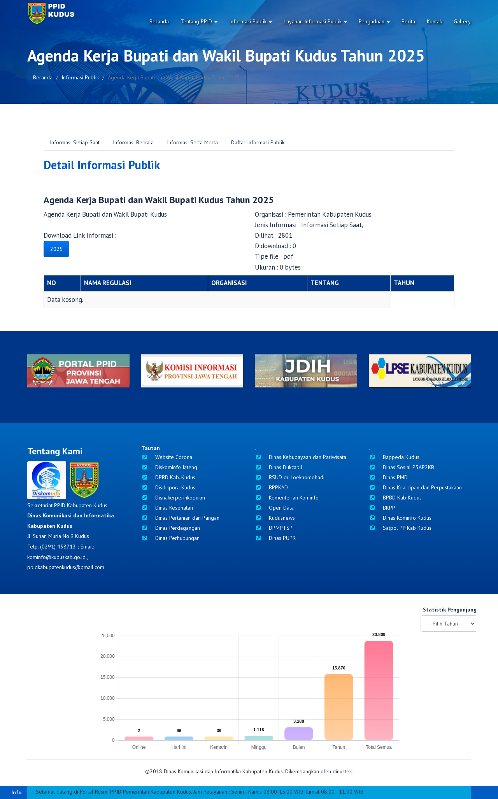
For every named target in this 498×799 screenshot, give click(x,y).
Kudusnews (275, 517)
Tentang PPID (199, 21)
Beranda (159, 21)
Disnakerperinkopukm (173, 497)
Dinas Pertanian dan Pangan (180, 517)
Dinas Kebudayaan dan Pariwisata (300, 457)
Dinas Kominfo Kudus (400, 517)
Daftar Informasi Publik (257, 142)
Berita (408, 21)
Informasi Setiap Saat (75, 142)
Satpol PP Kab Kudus (400, 527)
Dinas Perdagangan (170, 527)
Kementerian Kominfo (287, 497)
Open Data (274, 507)
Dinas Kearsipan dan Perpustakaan (415, 487)
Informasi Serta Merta (192, 142)
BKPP (382, 507)
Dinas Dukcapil (278, 467)
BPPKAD (271, 487)
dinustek (342, 771)
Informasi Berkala (133, 142)
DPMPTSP (274, 527)
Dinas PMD (388, 477)
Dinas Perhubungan (170, 537)
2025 (56, 248)
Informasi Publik (250, 21)
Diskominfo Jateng (169, 467)
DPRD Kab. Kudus (168, 477)
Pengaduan (374, 21)
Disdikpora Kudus (168, 487)
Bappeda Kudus (394, 457)
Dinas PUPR (275, 537)
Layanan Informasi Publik (315, 21)
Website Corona (166, 457)
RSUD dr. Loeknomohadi (289, 477)
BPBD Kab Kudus (395, 497)
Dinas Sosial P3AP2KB (401, 467)
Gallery (462, 21)
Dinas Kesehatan (167, 507)
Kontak (434, 21)
